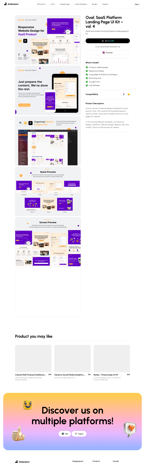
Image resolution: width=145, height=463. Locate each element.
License (75, 460)
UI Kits (52, 4)
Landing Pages (65, 4)
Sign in (137, 4)
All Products (41, 4)
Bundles (94, 4)
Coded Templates (81, 4)
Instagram (116, 460)
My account (76, 457)
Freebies (105, 4)
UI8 (65, 425)
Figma (79, 425)
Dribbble (116, 457)
